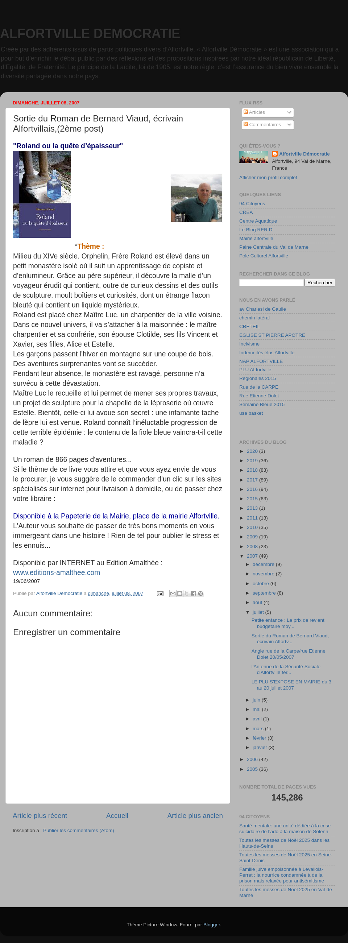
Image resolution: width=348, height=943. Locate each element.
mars (259, 728)
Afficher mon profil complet (268, 177)
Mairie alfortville (256, 238)
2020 (253, 451)
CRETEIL (249, 326)
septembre (265, 593)
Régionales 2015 (257, 378)
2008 (253, 546)
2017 (253, 480)
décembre (264, 564)
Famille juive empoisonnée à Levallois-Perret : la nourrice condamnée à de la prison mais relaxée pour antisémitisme (281, 875)
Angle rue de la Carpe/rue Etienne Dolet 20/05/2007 (289, 653)
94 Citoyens (252, 203)
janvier (261, 747)
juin (257, 700)
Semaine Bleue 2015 (262, 404)
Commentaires (262, 124)
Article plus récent (40, 815)
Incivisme (249, 344)
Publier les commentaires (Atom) (78, 830)
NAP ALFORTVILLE (261, 361)
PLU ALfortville (255, 369)
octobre (261, 583)
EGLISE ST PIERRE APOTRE (272, 335)
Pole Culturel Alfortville (263, 256)
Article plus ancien (195, 815)
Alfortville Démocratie (304, 154)
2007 (253, 556)
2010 (253, 527)
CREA (246, 212)
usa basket (251, 413)
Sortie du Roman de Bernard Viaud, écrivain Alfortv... (290, 638)
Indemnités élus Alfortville (266, 352)
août (258, 602)
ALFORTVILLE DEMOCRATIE (90, 33)
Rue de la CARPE (258, 387)
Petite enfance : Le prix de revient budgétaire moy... (288, 623)
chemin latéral (254, 317)
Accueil (117, 815)
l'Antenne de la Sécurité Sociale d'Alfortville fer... (286, 669)
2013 (253, 508)
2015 (253, 498)
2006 (253, 759)
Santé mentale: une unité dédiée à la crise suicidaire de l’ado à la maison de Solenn (285, 828)
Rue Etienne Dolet (259, 395)
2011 (253, 518)
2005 (253, 769)
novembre (264, 573)
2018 (253, 470)
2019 (253, 460)
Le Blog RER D (256, 229)
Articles (254, 112)
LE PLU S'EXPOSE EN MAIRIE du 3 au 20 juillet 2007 (291, 684)
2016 (253, 489)
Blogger (211, 924)
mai (257, 709)
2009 (253, 536)
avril (258, 718)
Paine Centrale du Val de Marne (273, 247)
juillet (259, 612)
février (260, 738)
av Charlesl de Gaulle (262, 309)
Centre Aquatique (258, 221)
